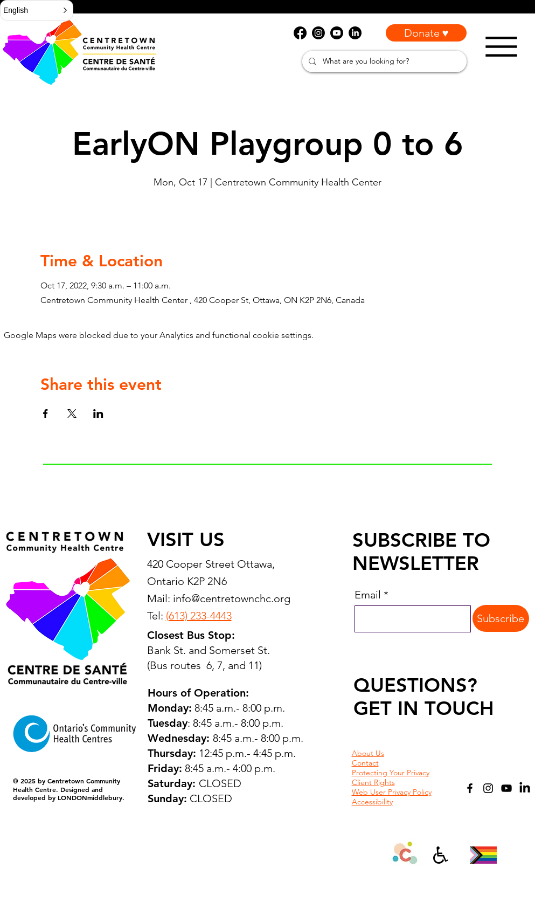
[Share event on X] (72, 413)
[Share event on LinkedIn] (98, 413)
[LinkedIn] (524, 788)
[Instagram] (488, 788)
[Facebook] (469, 788)
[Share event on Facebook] (45, 413)
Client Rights (373, 782)
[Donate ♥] (426, 33)
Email (368, 594)
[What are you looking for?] (383, 61)
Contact (365, 763)
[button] (37, 10)
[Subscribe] (501, 618)
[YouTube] (506, 788)
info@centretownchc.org (231, 598)
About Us (368, 753)
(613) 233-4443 (199, 615)
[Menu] (501, 46)
